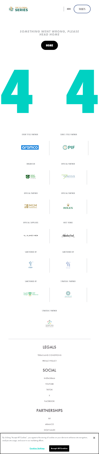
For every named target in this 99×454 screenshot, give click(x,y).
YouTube (49, 384)
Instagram (49, 378)
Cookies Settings (37, 448)
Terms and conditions (49, 355)
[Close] (94, 438)
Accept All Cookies (59, 448)
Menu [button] (69, 8)
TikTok (49, 389)
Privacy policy (49, 360)
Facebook (49, 401)
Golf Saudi (49, 430)
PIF (49, 418)
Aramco (49, 424)
